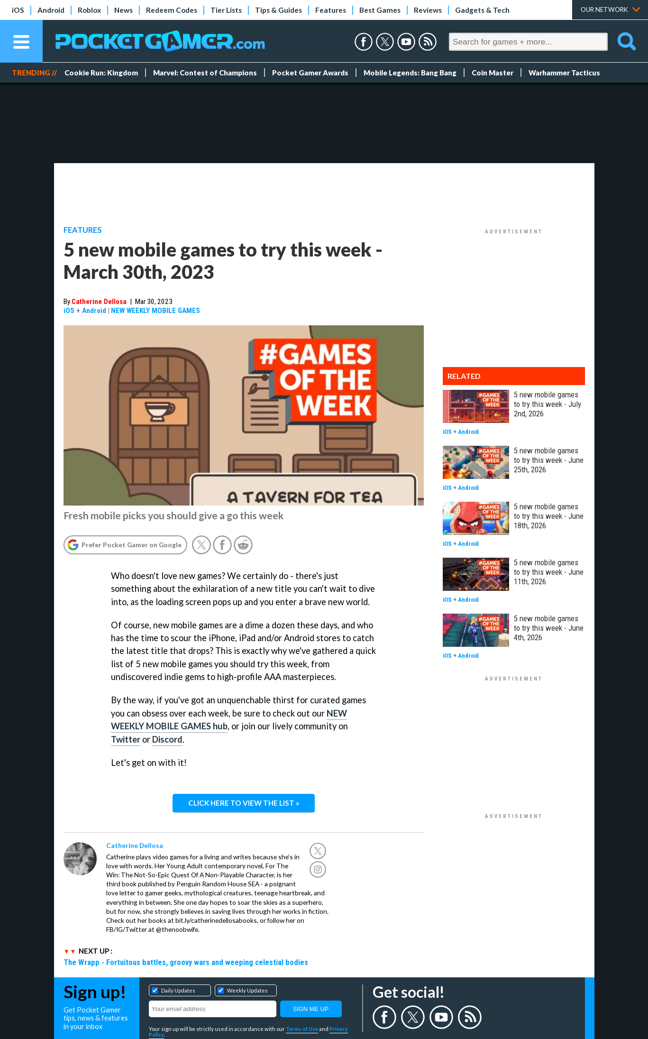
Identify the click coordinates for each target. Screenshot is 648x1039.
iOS (18, 10)
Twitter (125, 739)
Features (330, 10)
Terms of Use (302, 1029)
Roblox (89, 10)
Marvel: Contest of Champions (205, 72)
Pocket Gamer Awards (310, 72)
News (123, 10)
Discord (167, 739)
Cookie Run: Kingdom (101, 72)
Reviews (428, 10)
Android (50, 10)
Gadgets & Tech (482, 10)
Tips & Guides (278, 10)
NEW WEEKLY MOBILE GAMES (155, 310)
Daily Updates (178, 990)
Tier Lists (226, 10)
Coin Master (492, 72)
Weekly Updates (247, 990)
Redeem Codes (171, 10)
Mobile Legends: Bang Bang (410, 72)
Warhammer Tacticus (564, 72)
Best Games (380, 10)
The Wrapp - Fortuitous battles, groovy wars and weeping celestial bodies (186, 962)
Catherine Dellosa (99, 301)
